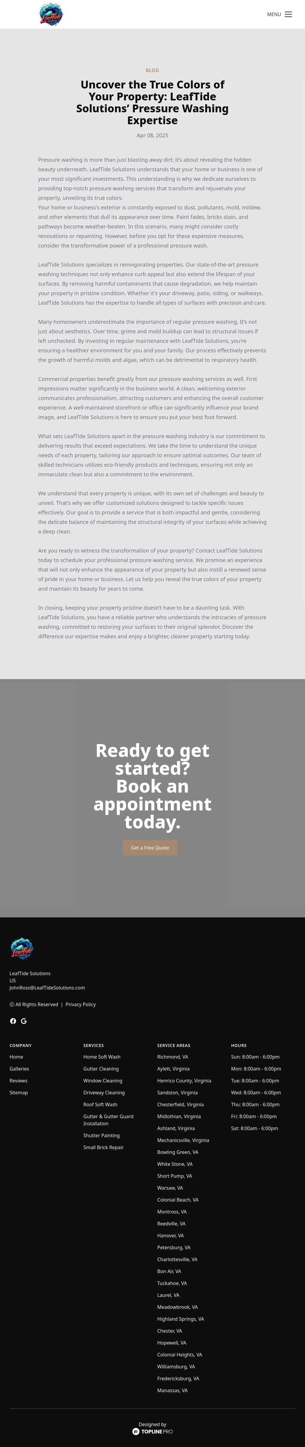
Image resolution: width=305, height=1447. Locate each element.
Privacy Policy (81, 1004)
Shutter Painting (101, 1135)
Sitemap (19, 1092)
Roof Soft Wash (100, 1104)
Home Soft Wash (102, 1057)
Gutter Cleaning (101, 1068)
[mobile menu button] (288, 14)
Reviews (18, 1080)
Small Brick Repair (103, 1147)
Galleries (19, 1068)
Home (16, 1057)
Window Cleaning (102, 1080)
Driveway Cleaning (104, 1092)
